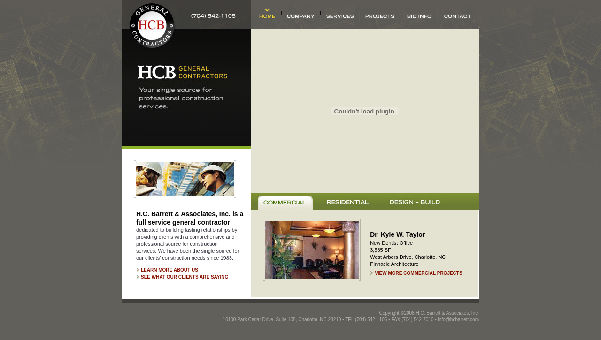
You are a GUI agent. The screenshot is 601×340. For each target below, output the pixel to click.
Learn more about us (169, 269)
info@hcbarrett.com (458, 319)
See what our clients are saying (184, 277)
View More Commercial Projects (418, 273)
